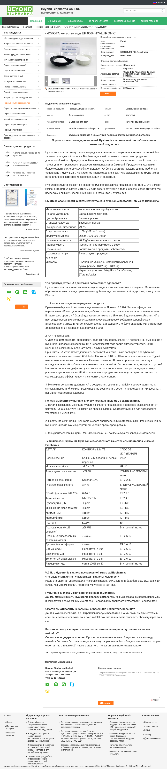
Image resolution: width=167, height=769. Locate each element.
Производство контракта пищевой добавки (19, 136)
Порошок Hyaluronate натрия (63, 652)
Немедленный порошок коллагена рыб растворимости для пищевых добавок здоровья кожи (41, 737)
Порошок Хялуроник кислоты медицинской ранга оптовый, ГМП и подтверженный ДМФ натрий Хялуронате (123, 726)
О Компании (54, 21)
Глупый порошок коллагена (16, 92)
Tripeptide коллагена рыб (15, 81)
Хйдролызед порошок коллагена (18, 44)
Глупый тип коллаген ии (14, 71)
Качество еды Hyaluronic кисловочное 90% (121, 746)
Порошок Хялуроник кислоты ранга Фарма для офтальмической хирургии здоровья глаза (123, 737)
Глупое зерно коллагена (15, 87)
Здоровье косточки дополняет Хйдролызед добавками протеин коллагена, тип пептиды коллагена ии (81, 747)
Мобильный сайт (152, 739)
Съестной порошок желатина (17, 49)
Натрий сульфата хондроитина (18, 97)
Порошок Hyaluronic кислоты (48, 27)
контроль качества (98, 21)
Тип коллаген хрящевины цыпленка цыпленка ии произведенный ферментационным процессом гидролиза (81, 724)
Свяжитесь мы (150, 722)
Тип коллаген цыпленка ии (16, 60)
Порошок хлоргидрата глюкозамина (20, 108)
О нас (9, 722)
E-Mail (147, 730)
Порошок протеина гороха (15, 124)
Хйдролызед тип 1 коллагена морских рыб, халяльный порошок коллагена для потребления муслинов (41, 748)
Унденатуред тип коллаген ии (17, 54)
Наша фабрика (75, 21)
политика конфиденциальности (16, 766)
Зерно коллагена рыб (13, 76)
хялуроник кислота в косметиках (127, 652)
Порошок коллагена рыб (15, 65)
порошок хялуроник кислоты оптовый (94, 652)
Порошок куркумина (13, 130)
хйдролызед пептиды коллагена (18, 38)
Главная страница (10, 27)
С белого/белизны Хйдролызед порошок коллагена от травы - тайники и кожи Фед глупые (40, 726)
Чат (109, 93)
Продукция (36, 21)
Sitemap (147, 734)
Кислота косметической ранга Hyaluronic (123, 752)
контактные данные (124, 21)
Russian (159, 2)
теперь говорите (149, 21)
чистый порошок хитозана (15, 119)
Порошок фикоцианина (14, 114)
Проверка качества (10, 734)
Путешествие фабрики (12, 727)
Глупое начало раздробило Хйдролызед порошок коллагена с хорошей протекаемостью (40, 760)
